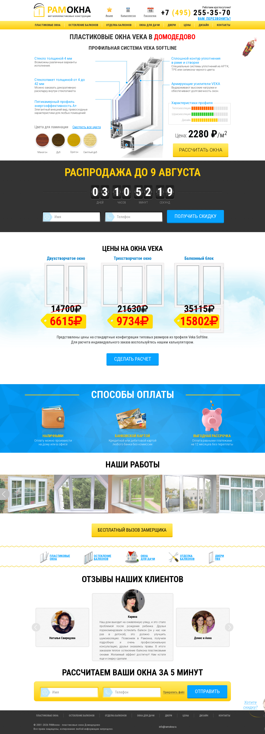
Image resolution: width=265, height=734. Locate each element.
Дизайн (204, 25)
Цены (187, 25)
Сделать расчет (132, 359)
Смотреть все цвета (87, 127)
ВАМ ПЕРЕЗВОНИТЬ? (214, 18)
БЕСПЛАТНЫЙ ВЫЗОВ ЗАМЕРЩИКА (132, 530)
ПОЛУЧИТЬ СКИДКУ (195, 216)
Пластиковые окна (48, 25)
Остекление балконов (83, 25)
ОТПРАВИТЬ (207, 691)
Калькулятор (128, 15)
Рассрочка (150, 15)
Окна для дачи (149, 25)
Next (260, 494)
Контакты (223, 25)
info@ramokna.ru (167, 726)
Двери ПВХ (219, 557)
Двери (172, 25)
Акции (109, 15)
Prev (4, 494)
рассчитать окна (200, 150)
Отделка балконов (118, 25)
